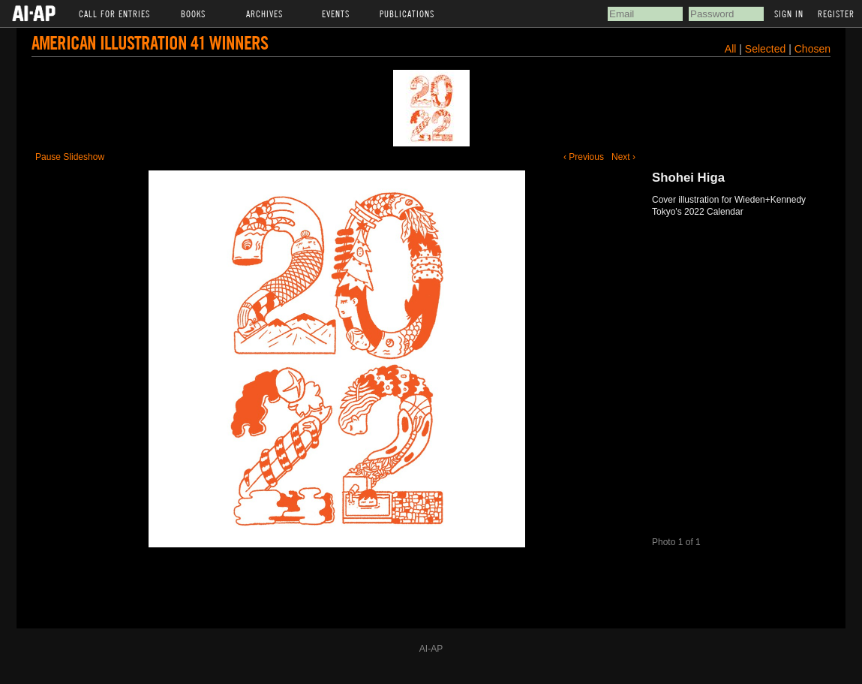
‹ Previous (583, 157)
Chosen (812, 49)
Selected (766, 49)
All (731, 49)
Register (836, 14)
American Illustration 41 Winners (150, 42)
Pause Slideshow (69, 157)
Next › (623, 157)
